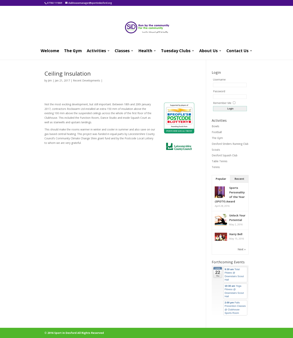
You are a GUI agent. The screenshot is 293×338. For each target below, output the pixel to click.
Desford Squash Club (224, 155)
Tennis (216, 167)
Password (219, 91)
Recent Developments (86, 80)
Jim (50, 80)
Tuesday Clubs (176, 51)
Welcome (50, 51)
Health (145, 51)
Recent (239, 179)
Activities (96, 51)
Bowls (215, 126)
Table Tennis (219, 161)
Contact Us (237, 51)
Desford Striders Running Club (230, 144)
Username (219, 79)
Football (217, 132)
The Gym (73, 51)
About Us (208, 51)
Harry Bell (235, 234)
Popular (221, 179)
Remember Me (222, 103)
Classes (122, 51)
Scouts (216, 149)
